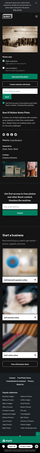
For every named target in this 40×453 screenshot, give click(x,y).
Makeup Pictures (8, 400)
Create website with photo (20, 84)
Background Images (9, 414)
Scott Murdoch (16, 140)
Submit (20, 212)
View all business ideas (20, 364)
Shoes (4, 148)
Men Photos (24, 417)
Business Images (8, 396)
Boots (10, 148)
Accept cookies (25, 446)
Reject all (12, 446)
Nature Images (7, 403)
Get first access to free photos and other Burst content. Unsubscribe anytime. (19, 104)
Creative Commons (9, 157)
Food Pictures (25, 403)
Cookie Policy (32, 451)
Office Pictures (7, 407)
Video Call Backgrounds (28, 428)
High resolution (11, 61)
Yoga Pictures (7, 424)
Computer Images (8, 410)
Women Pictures (8, 417)
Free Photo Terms (24, 377)
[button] (3, 446)
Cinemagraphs (25, 414)
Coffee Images (25, 400)
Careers (12, 377)
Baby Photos (6, 428)
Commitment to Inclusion (16, 380)
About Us (20, 384)
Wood (16, 148)
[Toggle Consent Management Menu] (3, 446)
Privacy (31, 380)
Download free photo (20, 76)
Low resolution (11, 68)
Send (7, 96)
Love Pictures (7, 421)
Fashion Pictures (26, 396)
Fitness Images (25, 424)
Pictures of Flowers (27, 421)
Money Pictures (25, 407)
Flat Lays (23, 410)
